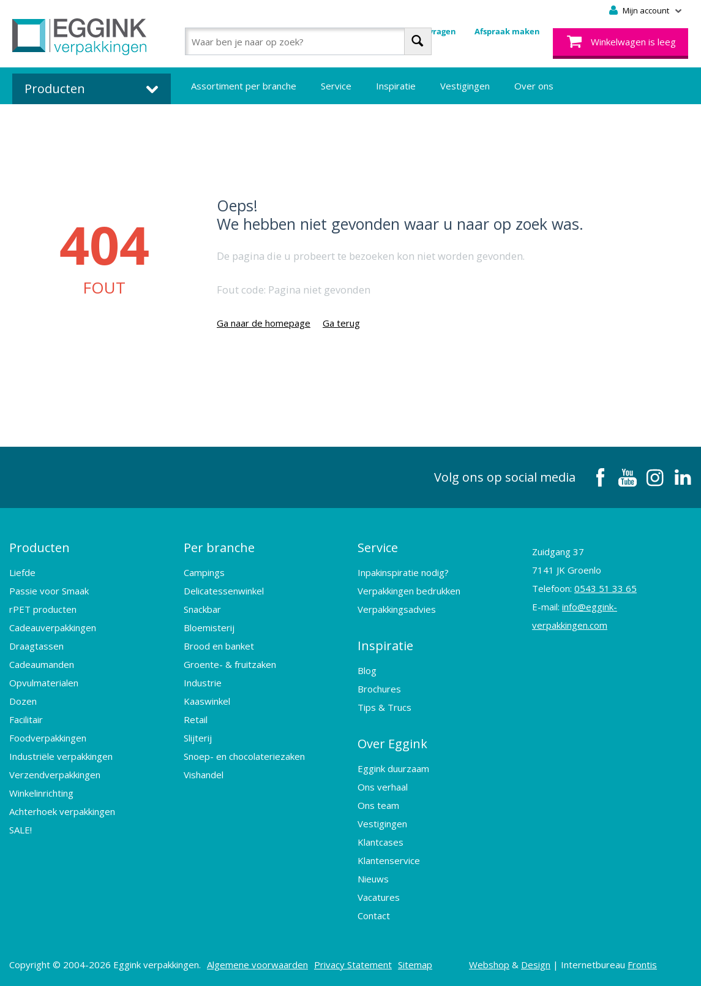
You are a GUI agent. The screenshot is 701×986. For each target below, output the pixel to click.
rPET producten (43, 609)
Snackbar (202, 609)
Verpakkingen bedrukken (409, 591)
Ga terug (341, 323)
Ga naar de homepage (263, 323)
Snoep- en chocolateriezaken (244, 756)
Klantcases (380, 842)
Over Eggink (392, 743)
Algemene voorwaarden (257, 964)
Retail (196, 719)
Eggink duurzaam (393, 768)
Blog (367, 670)
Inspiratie (396, 86)
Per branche (219, 547)
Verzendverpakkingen (54, 774)
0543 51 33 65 (605, 588)
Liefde (22, 572)
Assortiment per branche (243, 86)
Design (535, 964)
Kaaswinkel (207, 701)
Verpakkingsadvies (397, 609)
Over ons (533, 86)
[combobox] (308, 41)
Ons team (378, 805)
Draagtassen (36, 646)
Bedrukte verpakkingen (239, 122)
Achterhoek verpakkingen (62, 811)
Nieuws (373, 879)
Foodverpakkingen (47, 738)
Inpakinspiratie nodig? (403, 572)
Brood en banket (219, 646)
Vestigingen (465, 86)
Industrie (203, 683)
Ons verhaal (383, 787)
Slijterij (198, 738)
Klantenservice (389, 860)
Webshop (489, 964)
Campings (204, 572)
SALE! (20, 830)
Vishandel (203, 774)
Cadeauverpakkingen (52, 627)
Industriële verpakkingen (61, 756)
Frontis (642, 964)
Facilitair (26, 719)
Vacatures (379, 897)
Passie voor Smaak (49, 591)
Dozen (23, 701)
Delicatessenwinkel (224, 591)
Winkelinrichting (41, 793)
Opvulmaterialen (43, 683)
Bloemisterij (209, 627)
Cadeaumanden (41, 664)
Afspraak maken (507, 31)
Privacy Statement (353, 964)
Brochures (379, 689)
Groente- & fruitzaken (230, 664)
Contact (374, 915)
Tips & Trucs (384, 707)
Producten (39, 547)
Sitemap (415, 964)
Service (336, 86)
